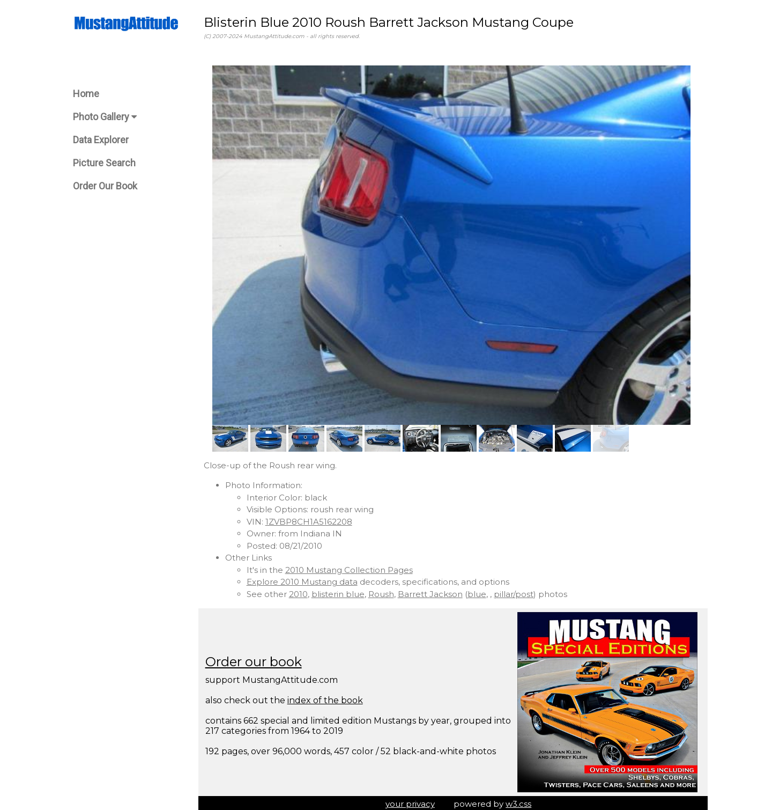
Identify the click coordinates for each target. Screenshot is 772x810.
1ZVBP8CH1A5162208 (312, 519)
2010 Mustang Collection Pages (352, 567)
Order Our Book (105, 186)
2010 (301, 591)
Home (86, 93)
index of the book (328, 698)
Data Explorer (101, 139)
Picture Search (104, 162)
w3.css (520, 802)
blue (480, 591)
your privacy (411, 802)
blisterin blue (341, 591)
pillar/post (517, 591)
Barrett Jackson (433, 591)
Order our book (257, 659)
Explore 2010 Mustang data (305, 579)
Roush (384, 591)
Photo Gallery (105, 116)
